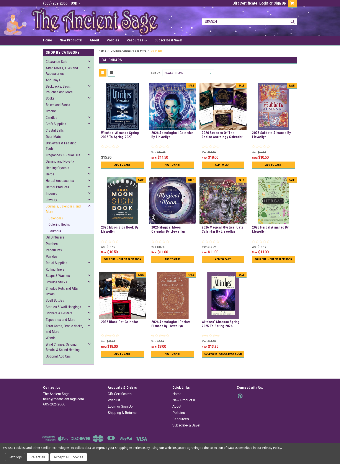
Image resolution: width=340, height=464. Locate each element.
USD (75, 3)
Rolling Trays (55, 269)
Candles (51, 117)
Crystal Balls (55, 130)
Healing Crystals (57, 168)
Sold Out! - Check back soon (122, 261)
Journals (55, 231)
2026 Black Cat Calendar (119, 325)
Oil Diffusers (55, 237)
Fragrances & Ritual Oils (63, 155)
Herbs (50, 174)
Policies (113, 40)
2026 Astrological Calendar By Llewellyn (172, 135)
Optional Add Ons (58, 356)
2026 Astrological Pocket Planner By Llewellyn (170, 327)
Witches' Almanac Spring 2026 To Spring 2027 (120, 135)
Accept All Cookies (68, 457)
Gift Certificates (120, 400)
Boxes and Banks (58, 105)
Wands (51, 338)
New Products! (71, 40)
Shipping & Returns (122, 419)
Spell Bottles (55, 300)
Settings (15, 457)
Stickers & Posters (59, 313)
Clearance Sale (56, 61)
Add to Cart (122, 165)
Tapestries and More (60, 319)
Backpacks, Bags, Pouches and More (59, 89)
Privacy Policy (271, 448)
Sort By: (155, 72)
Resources (137, 40)
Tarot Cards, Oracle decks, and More (64, 329)
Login (263, 3)
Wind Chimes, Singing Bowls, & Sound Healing (63, 347)
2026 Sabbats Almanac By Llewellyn (271, 135)
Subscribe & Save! (168, 40)
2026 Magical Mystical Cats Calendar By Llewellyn (223, 229)
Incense (51, 193)
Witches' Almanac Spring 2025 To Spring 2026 (221, 327)
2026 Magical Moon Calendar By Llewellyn (168, 229)
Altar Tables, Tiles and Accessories (62, 71)
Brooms (51, 111)
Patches (52, 244)
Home (47, 40)
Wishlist (114, 406)
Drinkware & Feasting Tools (61, 146)
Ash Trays (53, 80)
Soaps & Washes (58, 275)
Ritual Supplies (56, 263)
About (94, 40)
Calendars (56, 218)
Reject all (38, 457)
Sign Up (280, 3)
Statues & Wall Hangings (63, 307)
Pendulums (54, 250)
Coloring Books (59, 224)
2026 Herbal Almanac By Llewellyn (270, 229)
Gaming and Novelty (60, 161)
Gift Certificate (244, 3)
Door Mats (53, 136)
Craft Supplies (56, 124)
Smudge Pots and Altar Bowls (62, 291)
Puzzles (51, 256)
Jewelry (51, 200)
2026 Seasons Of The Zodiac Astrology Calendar (222, 135)
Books (50, 98)
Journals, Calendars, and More (63, 209)
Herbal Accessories (60, 180)
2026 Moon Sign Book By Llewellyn (120, 229)
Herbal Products (57, 187)
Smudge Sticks (56, 282)
